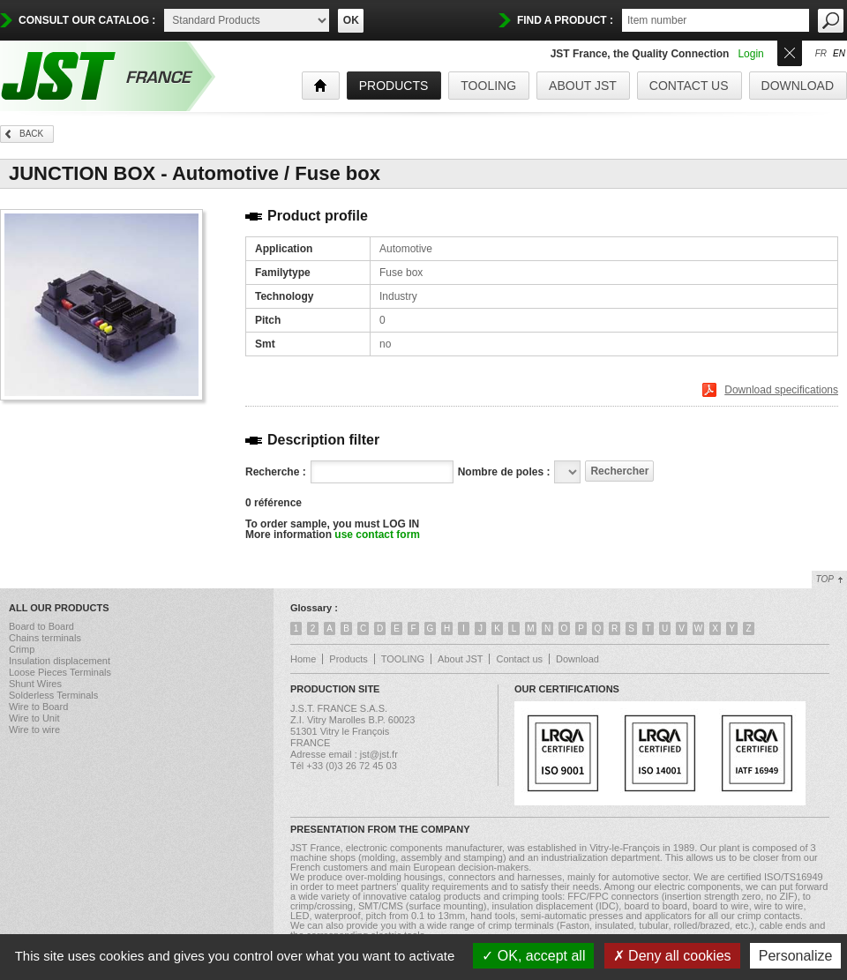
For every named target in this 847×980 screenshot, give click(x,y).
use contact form (377, 534)
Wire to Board (38, 706)
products (394, 86)
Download (797, 86)
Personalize (796, 955)
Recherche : (275, 472)
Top (825, 579)
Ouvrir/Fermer (789, 51)
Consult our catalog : (87, 20)
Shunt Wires (35, 683)
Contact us (689, 86)
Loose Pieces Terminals (60, 672)
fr (821, 53)
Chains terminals (45, 637)
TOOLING (488, 86)
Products (348, 659)
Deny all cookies (672, 955)
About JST (583, 86)
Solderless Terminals (53, 695)
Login (750, 54)
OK (351, 20)
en (839, 53)
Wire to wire (34, 729)
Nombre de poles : (504, 472)
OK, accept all (533, 955)
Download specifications (781, 390)
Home (303, 659)
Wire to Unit (34, 718)
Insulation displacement (59, 660)
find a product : (565, 20)
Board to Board (41, 626)
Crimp (21, 649)
